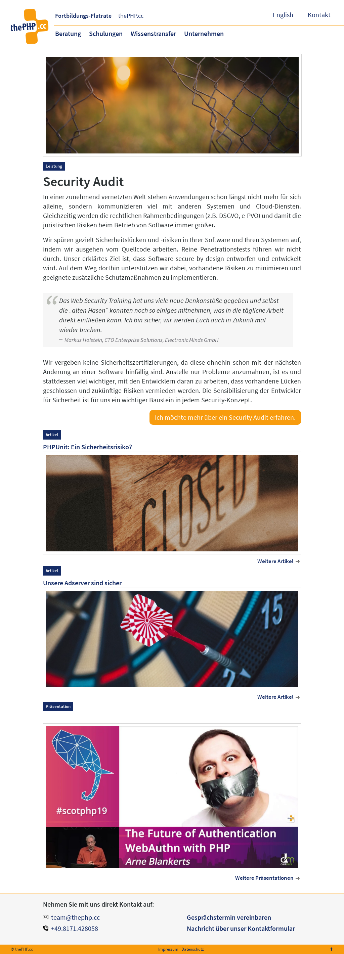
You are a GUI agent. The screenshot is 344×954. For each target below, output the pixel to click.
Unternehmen (204, 33)
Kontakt (319, 14)
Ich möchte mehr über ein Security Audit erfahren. (225, 417)
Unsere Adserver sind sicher (82, 583)
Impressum (168, 949)
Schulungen (106, 33)
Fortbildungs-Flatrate (83, 15)
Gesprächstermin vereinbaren (229, 917)
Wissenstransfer (153, 33)
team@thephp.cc (75, 917)
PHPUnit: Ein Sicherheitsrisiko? (87, 447)
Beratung (68, 33)
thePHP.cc (130, 15)
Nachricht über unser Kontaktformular (241, 928)
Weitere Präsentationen (264, 877)
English (283, 14)
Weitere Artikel (275, 561)
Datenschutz (192, 949)
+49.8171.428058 (74, 928)
